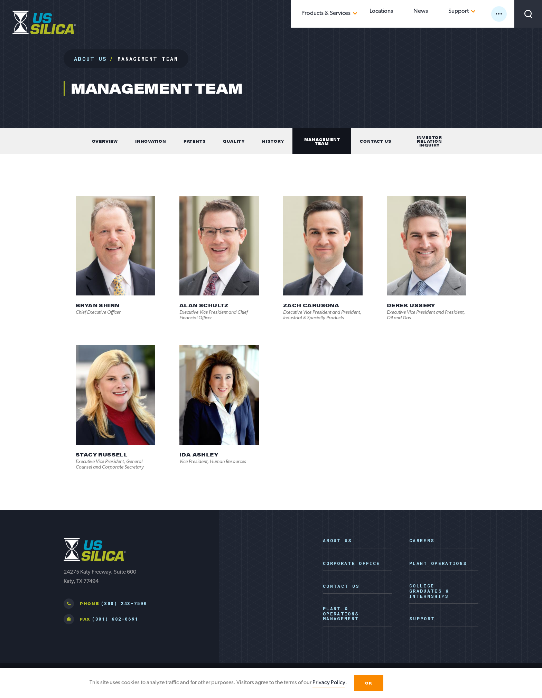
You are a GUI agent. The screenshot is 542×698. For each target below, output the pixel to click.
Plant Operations (438, 563)
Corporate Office (351, 563)
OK (368, 683)
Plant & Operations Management (341, 614)
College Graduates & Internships (429, 591)
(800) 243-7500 (124, 603)
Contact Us (341, 586)
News (440, 13)
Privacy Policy (328, 683)
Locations (413, 13)
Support (466, 13)
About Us (90, 58)
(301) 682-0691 (115, 619)
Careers (421, 541)
